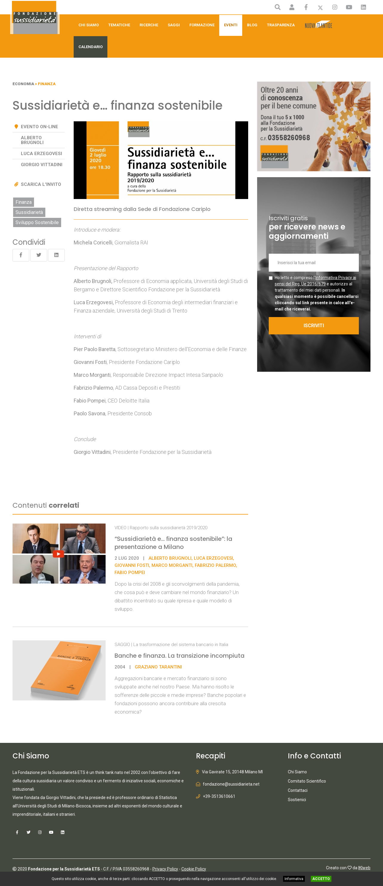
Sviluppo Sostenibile (37, 222)
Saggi (174, 25)
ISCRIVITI (315, 325)
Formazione (201, 25)
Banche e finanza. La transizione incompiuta (180, 655)
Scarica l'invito (41, 184)
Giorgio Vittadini (41, 164)
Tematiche (119, 25)
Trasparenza (281, 25)
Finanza (24, 202)
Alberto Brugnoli (32, 140)
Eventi (230, 25)
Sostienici (297, 799)
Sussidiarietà (29, 212)
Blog (252, 25)
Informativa (294, 879)
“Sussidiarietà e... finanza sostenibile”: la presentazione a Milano (173, 543)
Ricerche (149, 25)
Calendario (90, 47)
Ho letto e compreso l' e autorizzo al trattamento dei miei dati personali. (317, 293)
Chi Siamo (88, 25)
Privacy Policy (165, 868)
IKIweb (364, 867)
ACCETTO (321, 879)
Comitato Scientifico (307, 781)
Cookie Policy (193, 868)
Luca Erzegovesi (93, 302)
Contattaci (298, 790)
